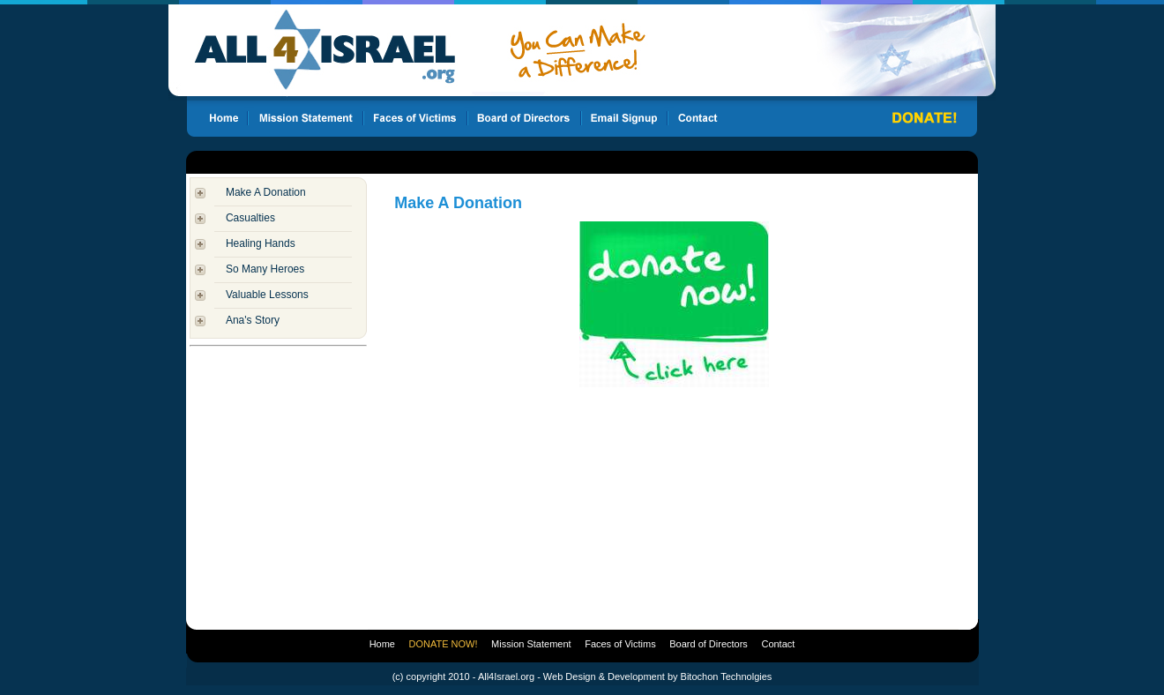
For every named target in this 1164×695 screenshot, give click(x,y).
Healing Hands (260, 243)
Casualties (250, 218)
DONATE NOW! (443, 644)
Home (382, 644)
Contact (778, 644)
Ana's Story (253, 320)
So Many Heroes (265, 269)
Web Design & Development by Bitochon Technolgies (657, 676)
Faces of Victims (620, 644)
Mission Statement (531, 644)
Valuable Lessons (267, 294)
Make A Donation (266, 192)
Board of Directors (708, 644)
